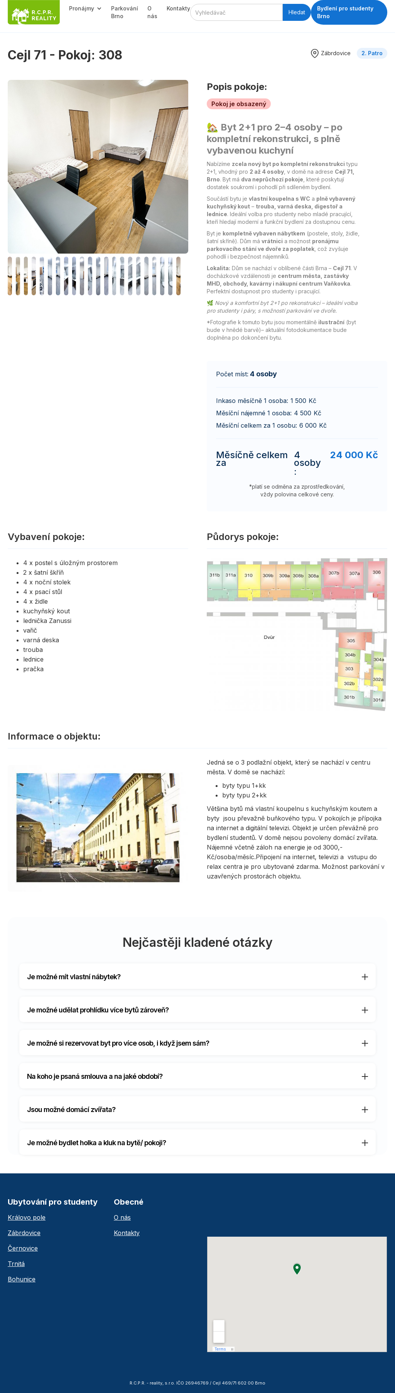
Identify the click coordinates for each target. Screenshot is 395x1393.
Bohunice (21, 1279)
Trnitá (16, 1264)
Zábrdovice (24, 1233)
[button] (85, 8)
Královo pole (27, 1217)
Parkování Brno (124, 12)
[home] (34, 12)
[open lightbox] (98, 167)
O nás (152, 12)
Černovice (23, 1248)
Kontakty (178, 8)
